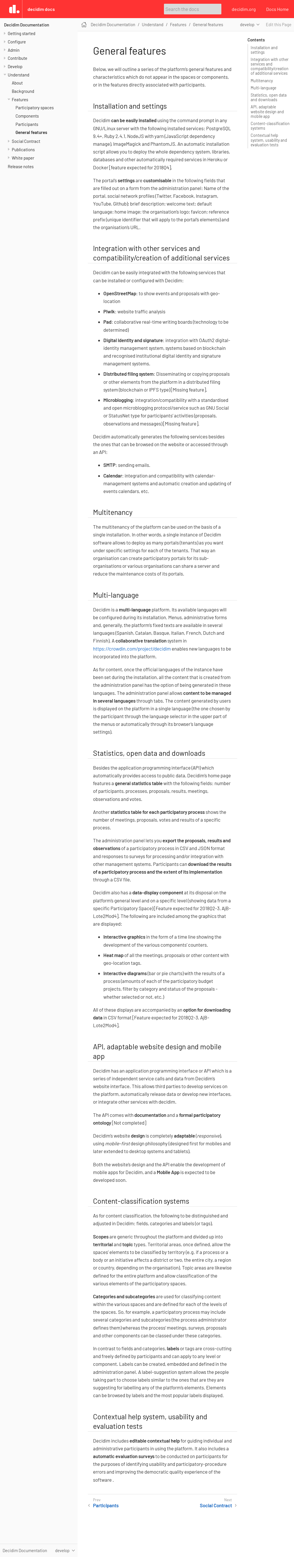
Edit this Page (278, 24)
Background (23, 91)
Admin (14, 50)
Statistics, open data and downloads (269, 97)
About (17, 82)
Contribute (17, 58)
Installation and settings (264, 50)
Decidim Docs (41, 9)
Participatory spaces (35, 107)
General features (31, 132)
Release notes (21, 166)
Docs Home (277, 9)
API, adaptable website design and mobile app (267, 111)
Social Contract (26, 141)
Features (20, 99)
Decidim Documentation (26, 24)
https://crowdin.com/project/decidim (132, 648)
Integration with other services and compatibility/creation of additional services (270, 66)
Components (27, 115)
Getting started (21, 33)
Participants (27, 124)
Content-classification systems (270, 126)
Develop (15, 66)
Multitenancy (262, 80)
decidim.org (244, 9)
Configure (17, 41)
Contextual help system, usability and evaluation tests (269, 140)
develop (247, 24)
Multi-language (263, 87)
